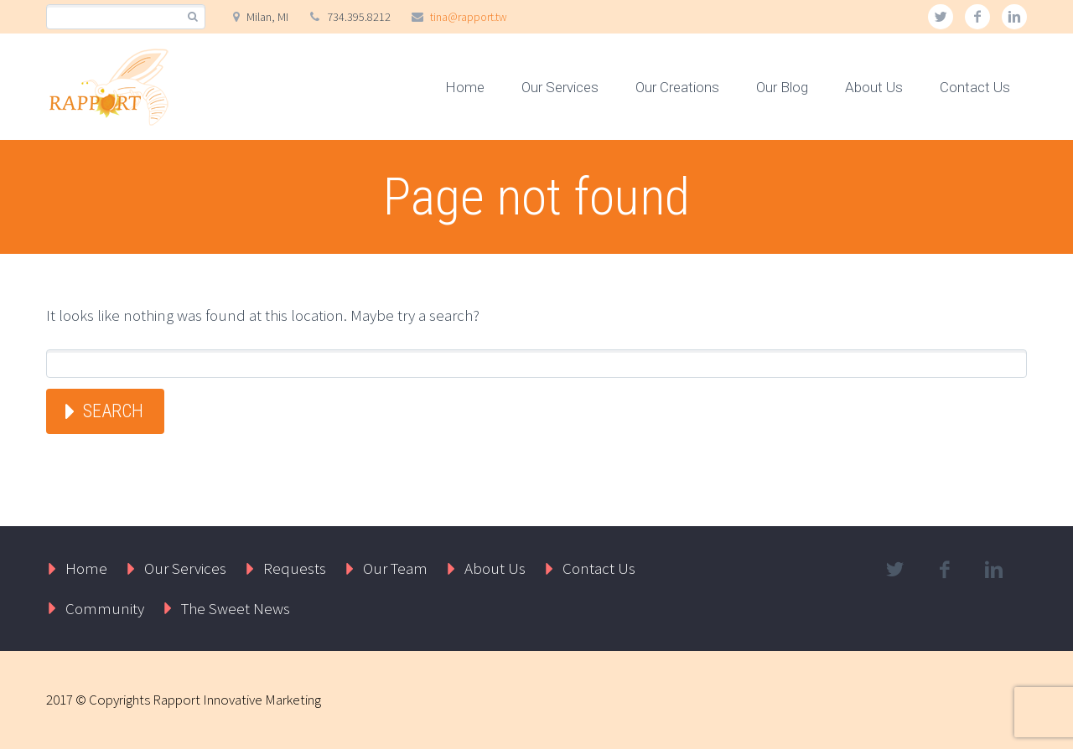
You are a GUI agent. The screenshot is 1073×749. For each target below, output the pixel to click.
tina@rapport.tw (468, 16)
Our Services (560, 87)
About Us (874, 87)
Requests (294, 568)
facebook (977, 16)
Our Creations (677, 87)
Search (113, 410)
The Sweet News (235, 608)
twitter (940, 16)
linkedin (1014, 16)
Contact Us (975, 87)
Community (104, 608)
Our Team (395, 568)
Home (465, 87)
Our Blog (782, 87)
